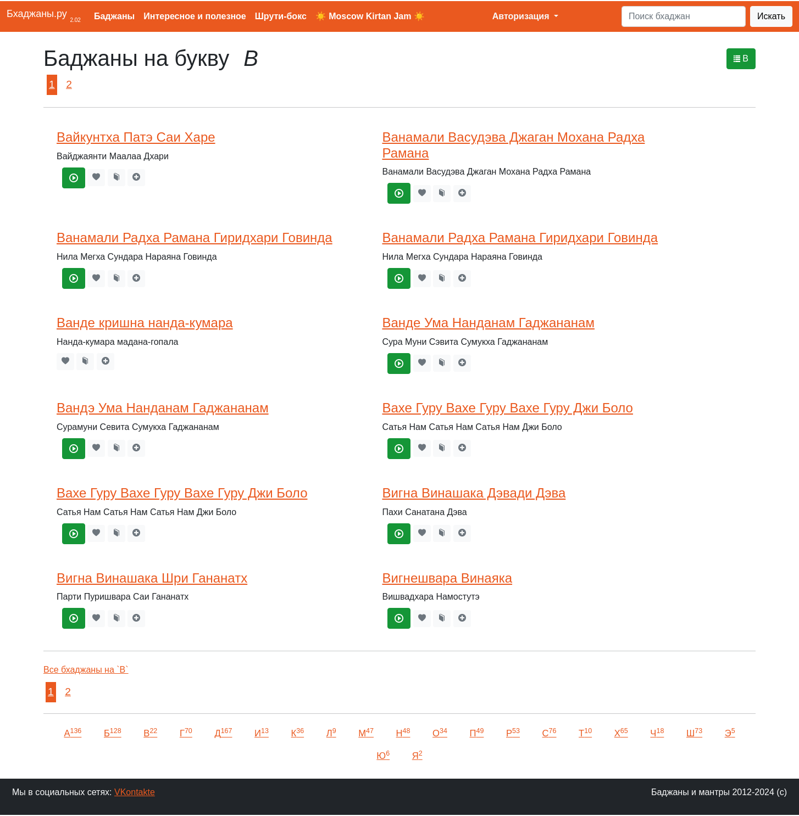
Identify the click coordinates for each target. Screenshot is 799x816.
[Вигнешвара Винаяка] (398, 618)
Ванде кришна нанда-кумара (145, 322)
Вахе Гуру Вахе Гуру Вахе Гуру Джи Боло (507, 407)
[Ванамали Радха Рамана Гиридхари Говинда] (73, 278)
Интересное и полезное (194, 16)
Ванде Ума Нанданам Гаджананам (488, 322)
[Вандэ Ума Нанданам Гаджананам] (73, 448)
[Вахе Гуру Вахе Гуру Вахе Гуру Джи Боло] (398, 448)
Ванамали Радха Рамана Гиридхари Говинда (194, 237)
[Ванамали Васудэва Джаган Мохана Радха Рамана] (398, 193)
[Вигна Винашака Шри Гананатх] (73, 618)
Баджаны (114, 16)
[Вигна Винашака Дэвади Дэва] (398, 533)
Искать (771, 16)
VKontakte (134, 792)
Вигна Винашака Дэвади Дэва (473, 492)
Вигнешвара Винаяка (447, 578)
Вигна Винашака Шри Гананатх (152, 578)
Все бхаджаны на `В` (86, 669)
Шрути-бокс (281, 16)
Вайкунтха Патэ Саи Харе (136, 137)
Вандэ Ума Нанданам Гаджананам (163, 407)
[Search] (684, 16)
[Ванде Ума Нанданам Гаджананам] (398, 363)
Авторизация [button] (522, 16)
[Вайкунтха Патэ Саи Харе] (73, 177)
